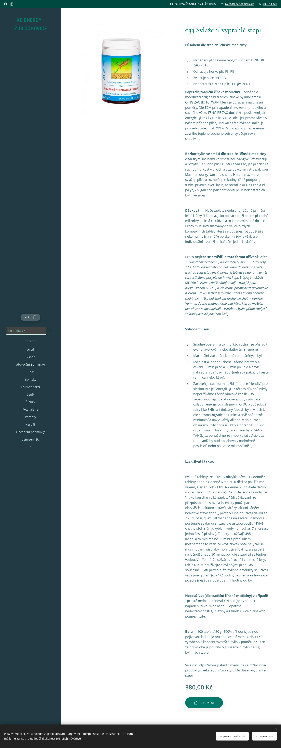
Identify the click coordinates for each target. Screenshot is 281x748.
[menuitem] (30, 349)
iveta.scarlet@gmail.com (239, 4)
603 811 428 (270, 4)
